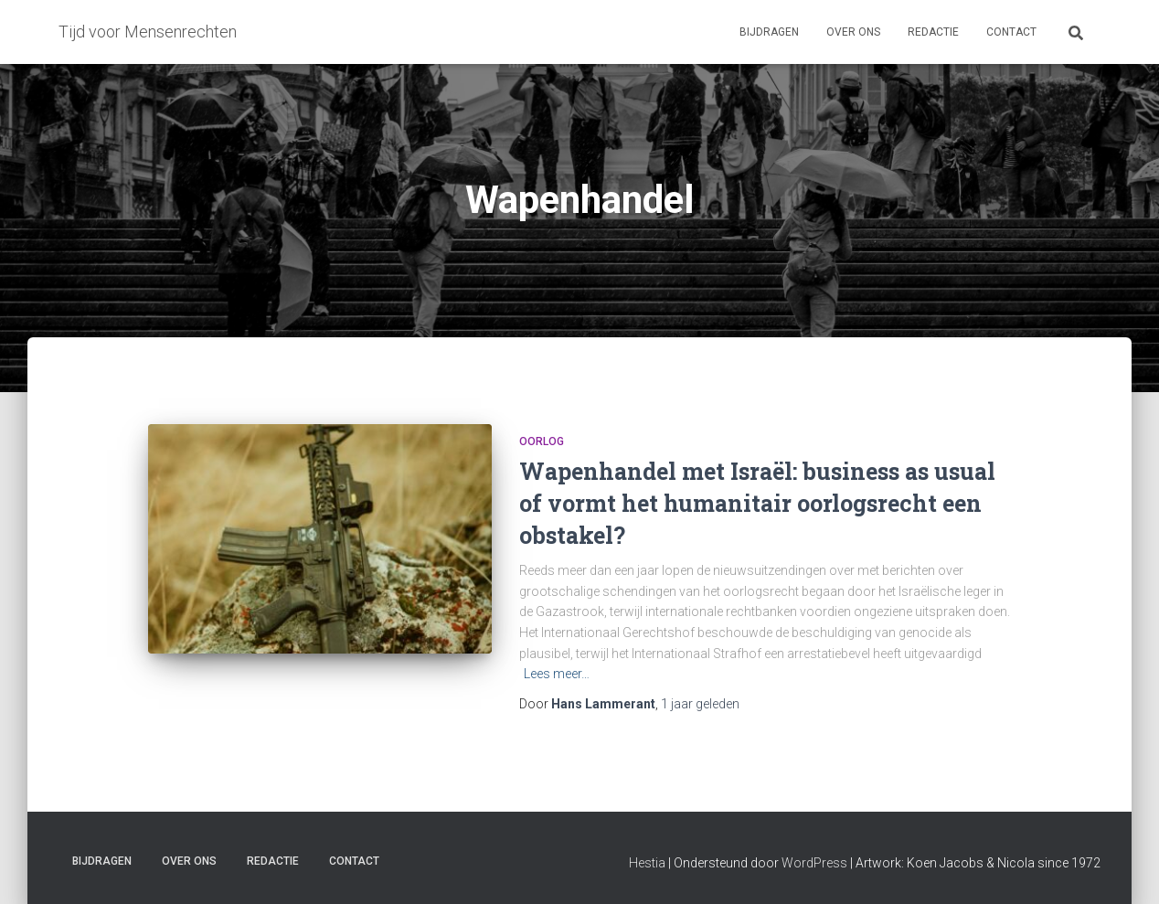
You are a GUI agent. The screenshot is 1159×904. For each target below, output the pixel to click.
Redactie (933, 32)
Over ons (853, 32)
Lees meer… (557, 673)
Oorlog (541, 441)
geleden (700, 704)
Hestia (647, 863)
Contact (1011, 32)
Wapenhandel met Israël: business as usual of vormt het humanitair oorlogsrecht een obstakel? (757, 503)
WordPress (814, 863)
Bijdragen (769, 32)
